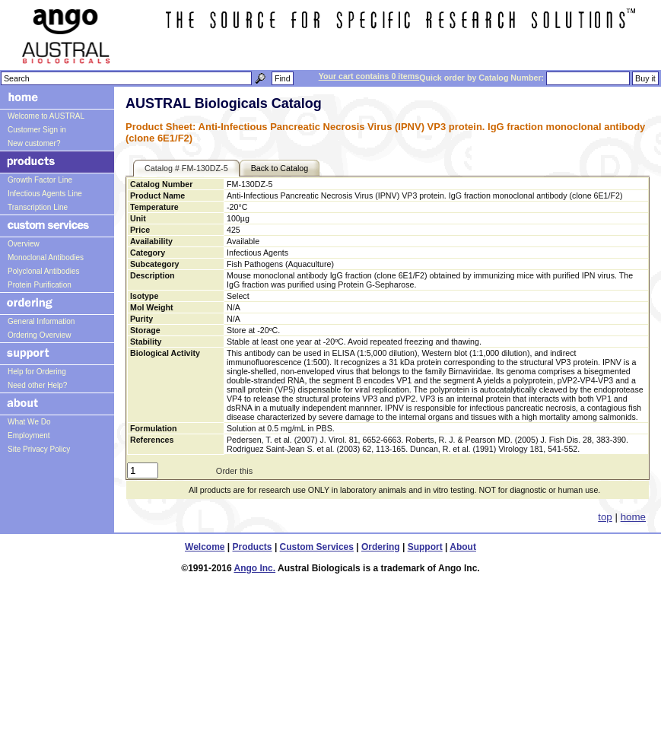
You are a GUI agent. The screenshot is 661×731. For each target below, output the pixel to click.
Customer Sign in (37, 130)
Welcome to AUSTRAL (46, 116)
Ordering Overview (39, 335)
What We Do (29, 422)
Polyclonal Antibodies (44, 271)
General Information (41, 321)
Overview (24, 244)
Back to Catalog (280, 168)
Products (252, 547)
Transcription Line (38, 207)
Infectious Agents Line (45, 193)
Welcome (204, 547)
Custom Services (317, 547)
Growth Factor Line (40, 180)
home (633, 517)
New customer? (34, 143)
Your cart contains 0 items (369, 76)
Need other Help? (37, 385)
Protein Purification (40, 285)
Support (425, 547)
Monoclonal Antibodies (46, 257)
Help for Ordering (37, 371)
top (605, 517)
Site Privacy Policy (39, 449)
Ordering (380, 547)
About (463, 547)
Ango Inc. (254, 568)
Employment (29, 435)
